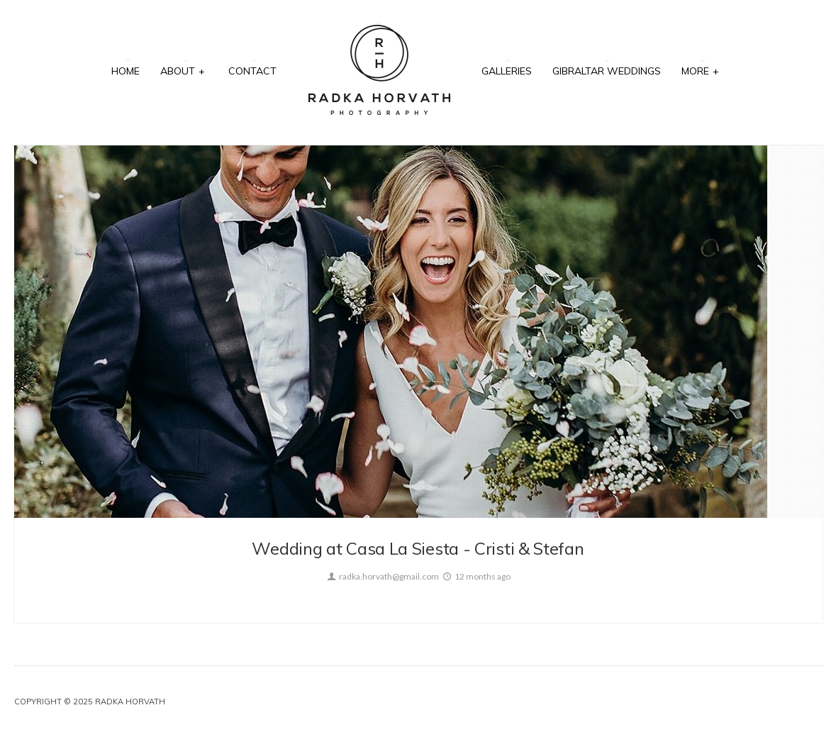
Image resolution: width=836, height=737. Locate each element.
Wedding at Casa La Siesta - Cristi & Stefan (418, 548)
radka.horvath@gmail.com (382, 576)
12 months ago (476, 576)
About (183, 69)
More (700, 69)
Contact (252, 71)
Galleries (506, 71)
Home (125, 71)
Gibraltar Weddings (606, 71)
